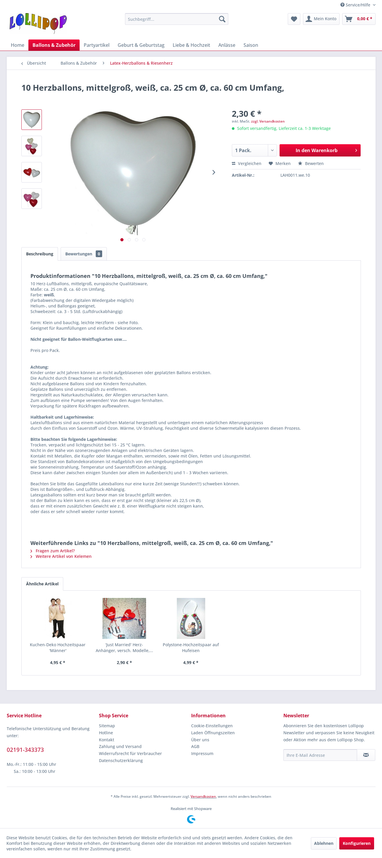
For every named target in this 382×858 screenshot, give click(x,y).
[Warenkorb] (359, 19)
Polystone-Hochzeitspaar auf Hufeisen (191, 647)
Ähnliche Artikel (42, 584)
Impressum (202, 753)
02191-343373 (25, 750)
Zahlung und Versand (120, 746)
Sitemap (107, 725)
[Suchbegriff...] (176, 19)
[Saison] (250, 45)
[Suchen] (222, 19)
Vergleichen (246, 163)
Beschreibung (39, 254)
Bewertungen (83, 253)
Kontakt (106, 739)
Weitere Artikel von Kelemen (61, 556)
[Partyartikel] (97, 45)
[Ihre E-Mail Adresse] (320, 755)
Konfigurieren (357, 843)
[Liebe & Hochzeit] (191, 45)
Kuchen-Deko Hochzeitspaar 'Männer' (57, 647)
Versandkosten (203, 796)
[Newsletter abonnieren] (366, 755)
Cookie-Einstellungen (212, 725)
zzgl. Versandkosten (268, 121)
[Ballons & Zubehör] (54, 45)
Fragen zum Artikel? (52, 550)
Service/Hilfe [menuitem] (355, 5)
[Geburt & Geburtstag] (141, 45)
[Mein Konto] (321, 19)
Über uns (200, 739)
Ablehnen (323, 843)
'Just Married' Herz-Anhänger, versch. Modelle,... (124, 647)
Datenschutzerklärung (121, 760)
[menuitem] (176, 19)
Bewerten (311, 163)
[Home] (17, 45)
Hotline (106, 732)
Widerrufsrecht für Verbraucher (130, 753)
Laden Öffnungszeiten (213, 732)
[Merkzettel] (294, 19)
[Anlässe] (226, 45)
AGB (195, 746)
